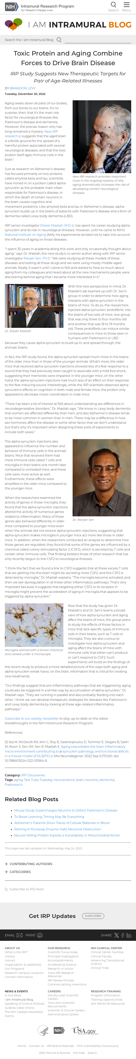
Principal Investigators (63, 956)
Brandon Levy (23, 88)
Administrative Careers (63, 1014)
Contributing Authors (31, 864)
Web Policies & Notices (54, 1053)
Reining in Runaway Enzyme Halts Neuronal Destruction (57, 829)
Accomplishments (60, 960)
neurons (91, 780)
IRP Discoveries (33, 775)
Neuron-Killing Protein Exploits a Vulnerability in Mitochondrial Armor (67, 835)
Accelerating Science (62, 964)
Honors (10, 960)
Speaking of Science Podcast (24, 1003)
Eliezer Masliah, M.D (57, 225)
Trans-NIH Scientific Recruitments (61, 1004)
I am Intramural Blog (19, 999)
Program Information (105, 995)
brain (80, 780)
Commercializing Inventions (67, 984)
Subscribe (93, 916)
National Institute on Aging (25, 235)
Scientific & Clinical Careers (66, 1010)
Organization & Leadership (23, 964)
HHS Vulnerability (97, 1046)
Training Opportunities (107, 999)
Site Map (79, 1053)
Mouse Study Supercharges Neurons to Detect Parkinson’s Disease (65, 810)
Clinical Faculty (101, 956)
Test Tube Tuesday (38, 780)
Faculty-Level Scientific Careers (63, 997)
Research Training (106, 991)
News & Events (16, 991)
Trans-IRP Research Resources (61, 974)
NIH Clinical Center (106, 948)
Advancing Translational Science (107, 962)
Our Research (59, 948)
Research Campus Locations (24, 973)
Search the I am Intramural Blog (29, 40)
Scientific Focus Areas (63, 952)
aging (18, 780)
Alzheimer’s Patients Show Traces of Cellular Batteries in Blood (61, 823)
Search (92, 1053)
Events (9, 1016)
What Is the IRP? (16, 952)
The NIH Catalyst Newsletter (24, 1012)
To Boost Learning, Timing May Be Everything (49, 817)
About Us (12, 948)
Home (22, 1046)
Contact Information (19, 977)
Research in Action (61, 968)
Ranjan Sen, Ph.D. (37, 258)
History (10, 956)
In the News (13, 995)
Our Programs (14, 968)
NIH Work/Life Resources (108, 1003)
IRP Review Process (61, 980)
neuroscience (64, 780)
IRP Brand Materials (60, 1046)
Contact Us (36, 1046)
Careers (54, 991)
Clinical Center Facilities (107, 952)
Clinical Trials (100, 968)
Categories (20, 872)
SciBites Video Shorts (19, 1008)
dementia (106, 780)
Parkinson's (14, 785)
